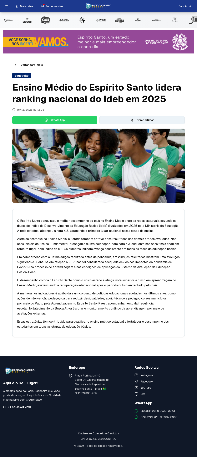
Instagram (143, 375)
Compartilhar (142, 120)
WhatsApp (55, 120)
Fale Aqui (185, 6)
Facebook (143, 381)
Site (139, 394)
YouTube (142, 388)
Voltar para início (29, 65)
